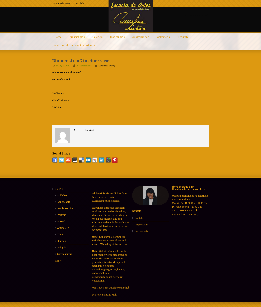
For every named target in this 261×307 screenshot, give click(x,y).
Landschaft (63, 202)
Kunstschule (77, 36)
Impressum (141, 224)
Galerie (97, 36)
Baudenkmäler (65, 208)
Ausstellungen (140, 36)
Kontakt (139, 218)
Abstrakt (62, 221)
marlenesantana (84, 65)
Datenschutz (141, 231)
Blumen (61, 241)
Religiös (61, 247)
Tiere (60, 234)
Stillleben (62, 195)
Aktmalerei (63, 228)
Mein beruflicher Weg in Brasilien (74, 45)
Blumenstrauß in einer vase (80, 60)
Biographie (117, 36)
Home (57, 36)
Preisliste (183, 36)
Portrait (61, 215)
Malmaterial (163, 36)
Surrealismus (64, 254)
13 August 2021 (63, 65)
